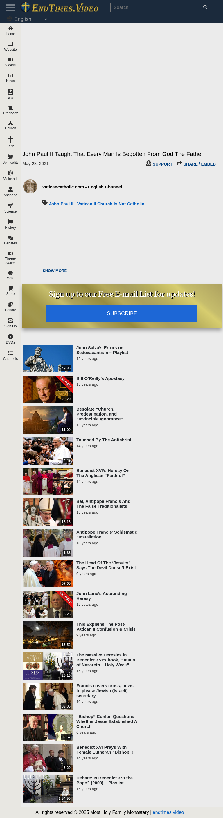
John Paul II (61, 203)
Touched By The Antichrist (103, 439)
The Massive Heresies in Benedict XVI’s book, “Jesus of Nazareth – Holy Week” (105, 659)
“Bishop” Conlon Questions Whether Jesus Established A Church (106, 721)
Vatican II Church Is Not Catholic (110, 203)
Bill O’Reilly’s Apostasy (100, 378)
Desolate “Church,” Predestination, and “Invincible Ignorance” (99, 414)
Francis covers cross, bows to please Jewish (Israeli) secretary (105, 690)
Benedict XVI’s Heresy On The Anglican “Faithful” (103, 473)
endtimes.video (168, 812)
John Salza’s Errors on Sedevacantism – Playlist (102, 350)
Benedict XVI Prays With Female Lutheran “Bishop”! (104, 749)
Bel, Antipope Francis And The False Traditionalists (103, 504)
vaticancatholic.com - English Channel (82, 186)
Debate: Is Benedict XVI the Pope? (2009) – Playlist (104, 780)
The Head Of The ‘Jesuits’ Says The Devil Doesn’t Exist (106, 565)
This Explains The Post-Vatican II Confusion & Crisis (106, 627)
